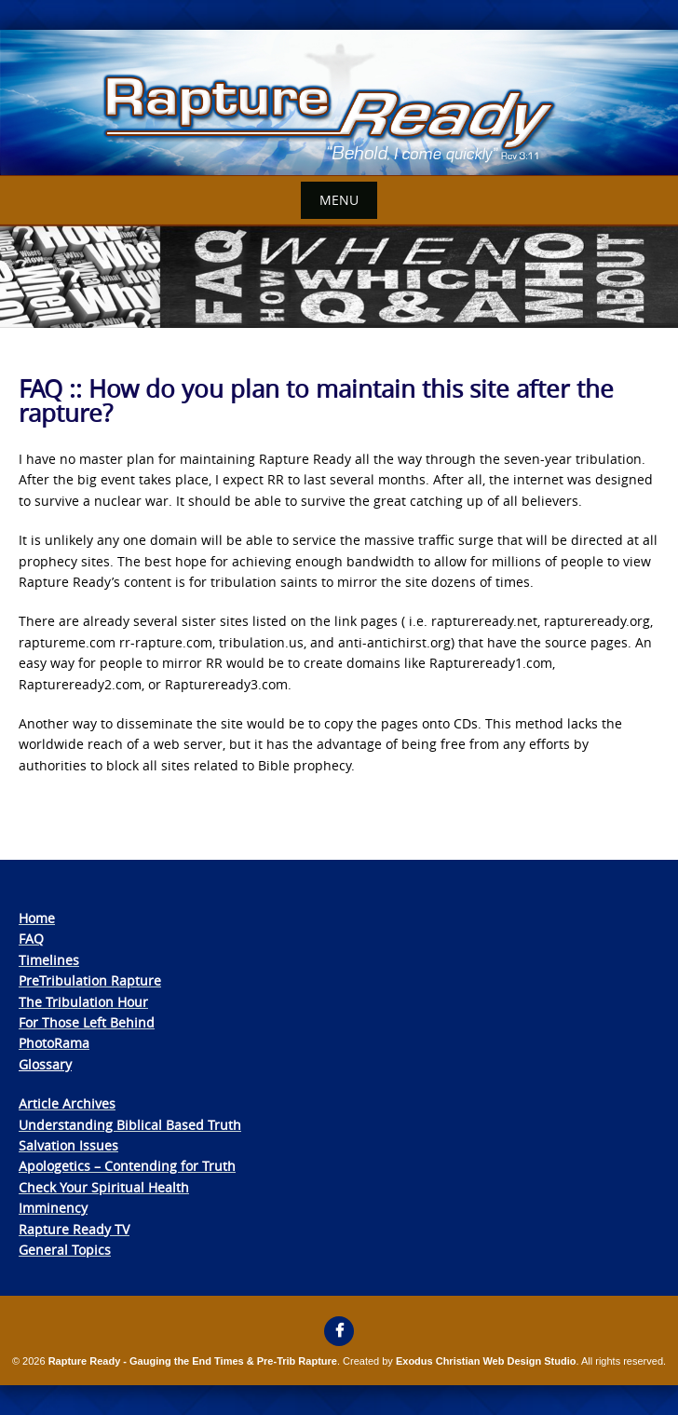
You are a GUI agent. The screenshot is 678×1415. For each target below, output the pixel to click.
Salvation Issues (68, 1145)
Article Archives (67, 1103)
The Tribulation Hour (83, 1002)
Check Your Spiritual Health (104, 1187)
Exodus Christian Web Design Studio (486, 1361)
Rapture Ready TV (74, 1229)
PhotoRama (54, 1043)
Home (37, 918)
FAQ (31, 938)
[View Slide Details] (339, 103)
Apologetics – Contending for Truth (127, 1166)
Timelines (49, 960)
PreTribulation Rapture (90, 980)
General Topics (65, 1250)
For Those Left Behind (87, 1022)
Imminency (53, 1208)
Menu (339, 200)
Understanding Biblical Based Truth (130, 1125)
